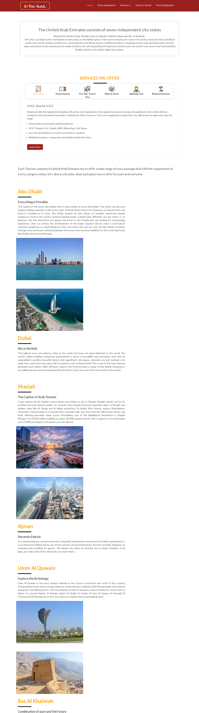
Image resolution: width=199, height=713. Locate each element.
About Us (72, 663)
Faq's (180, 669)
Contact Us (146, 669)
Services (125, 5)
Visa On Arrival (143, 5)
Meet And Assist (146, 663)
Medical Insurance (168, 663)
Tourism (107, 663)
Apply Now (35, 147)
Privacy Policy (116, 669)
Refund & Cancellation (93, 669)
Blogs (185, 663)
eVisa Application (106, 5)
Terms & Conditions (66, 669)
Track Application (165, 5)
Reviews (131, 669)
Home (90, 5)
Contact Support (165, 669)
